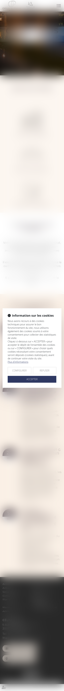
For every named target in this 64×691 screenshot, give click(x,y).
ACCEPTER (32, 379)
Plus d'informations (18, 361)
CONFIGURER (19, 370)
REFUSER (44, 370)
